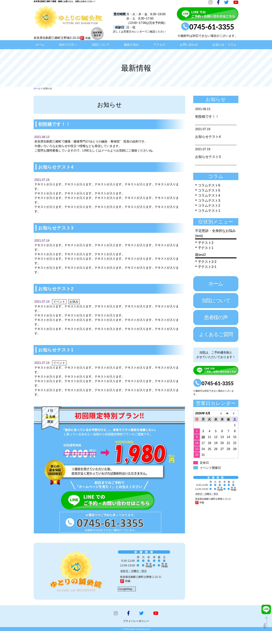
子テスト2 (205, 243)
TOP (264, 626)
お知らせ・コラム (224, 44)
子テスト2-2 (207, 262)
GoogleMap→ (127, 588)
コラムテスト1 (209, 211)
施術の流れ (131, 44)
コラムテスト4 (209, 195)
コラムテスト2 (209, 205)
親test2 (200, 255)
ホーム (40, 44)
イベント (59, 301)
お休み (73, 301)
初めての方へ (68, 44)
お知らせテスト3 (208, 157)
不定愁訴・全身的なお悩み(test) (215, 233)
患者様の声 (216, 317)
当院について (101, 44)
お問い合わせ (189, 44)
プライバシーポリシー (136, 621)
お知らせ (216, 99)
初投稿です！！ (207, 116)
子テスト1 (205, 248)
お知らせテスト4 (208, 137)
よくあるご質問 (216, 334)
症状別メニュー (215, 222)
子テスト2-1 (207, 267)
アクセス (159, 44)
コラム (215, 176)
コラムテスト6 (209, 185)
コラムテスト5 (209, 190)
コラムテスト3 (209, 200)
